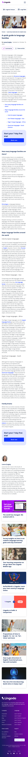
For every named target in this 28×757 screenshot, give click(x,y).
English (5, 248)
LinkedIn (14, 493)
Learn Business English (20, 718)
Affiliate (16, 736)
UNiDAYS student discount (6, 737)
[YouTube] (14, 753)
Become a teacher (19, 740)
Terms (18, 751)
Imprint (9, 751)
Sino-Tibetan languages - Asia (16, 118)
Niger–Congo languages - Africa (17, 122)
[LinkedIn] (8, 753)
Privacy (14, 751)
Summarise (7, 48)
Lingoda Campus (9, 9)
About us (4, 716)
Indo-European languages (15, 115)
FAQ (15, 731)
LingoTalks (22, 9)
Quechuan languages (8, 372)
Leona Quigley (8, 42)
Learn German (18, 713)
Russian (23, 248)
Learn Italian (17, 724)
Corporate (4, 713)
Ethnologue (5, 204)
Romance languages (19, 76)
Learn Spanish (18, 722)
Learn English (17, 716)
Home (3, 31)
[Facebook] (17, 753)
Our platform (5, 731)
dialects (4, 423)
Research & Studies (6, 724)
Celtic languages (12, 92)
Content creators (18, 734)
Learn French (17, 720)
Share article (19, 48)
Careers (4, 720)
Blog (3, 718)
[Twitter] (11, 753)
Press (3, 722)
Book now (14, 140)
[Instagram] (20, 753)
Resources (4, 734)
